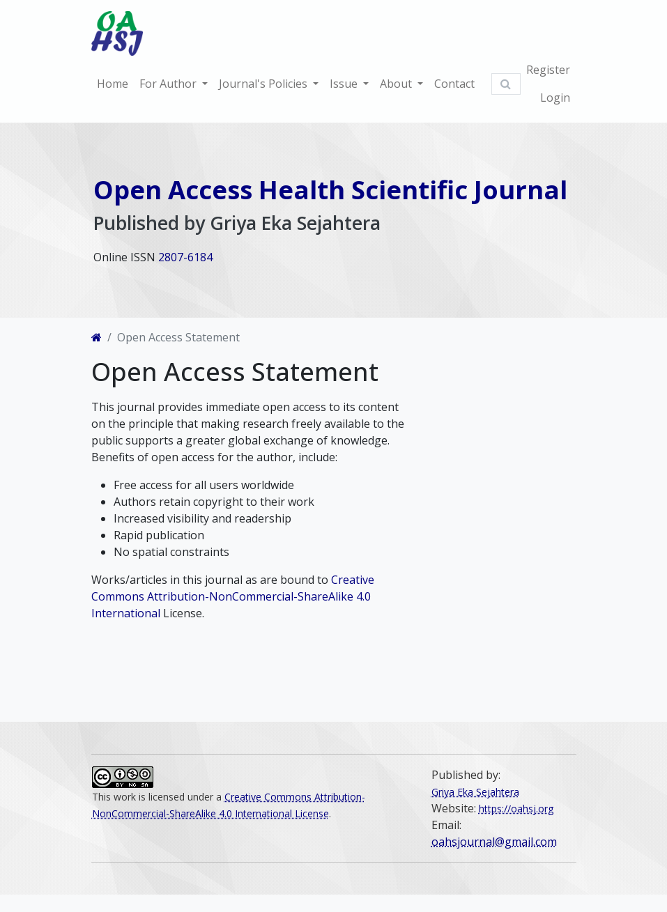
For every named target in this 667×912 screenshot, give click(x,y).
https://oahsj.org (516, 808)
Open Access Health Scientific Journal (330, 189)
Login (555, 97)
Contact (454, 83)
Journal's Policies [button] (264, 83)
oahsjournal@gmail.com (494, 841)
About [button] (397, 83)
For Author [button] (169, 83)
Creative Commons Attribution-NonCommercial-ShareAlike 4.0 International (232, 596)
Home (112, 83)
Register (548, 69)
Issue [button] (345, 83)
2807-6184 (185, 257)
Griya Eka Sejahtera (475, 791)
